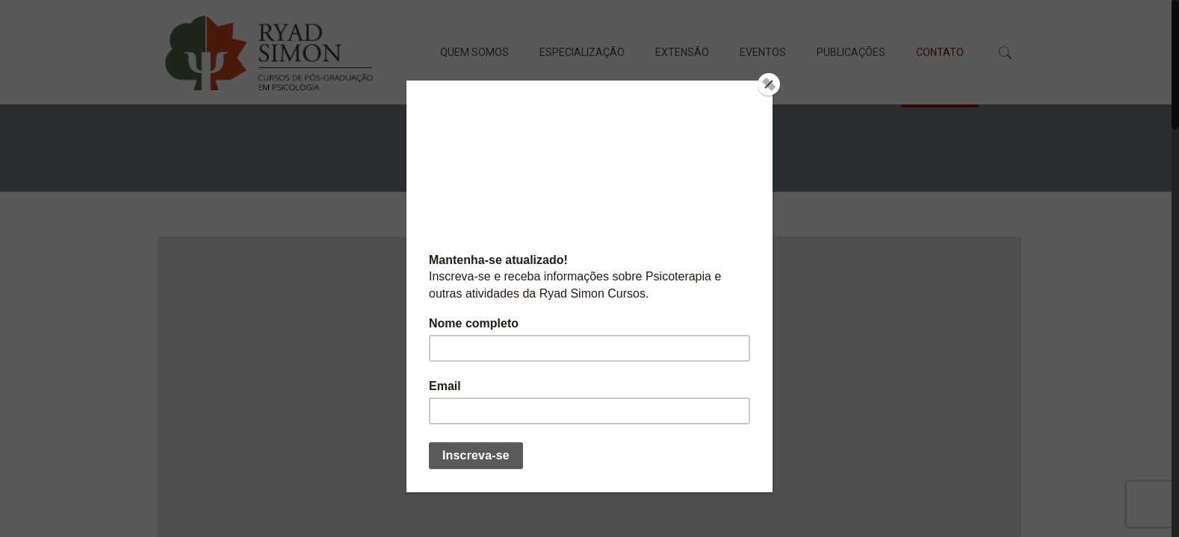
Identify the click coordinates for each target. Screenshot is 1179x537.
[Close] (769, 84)
